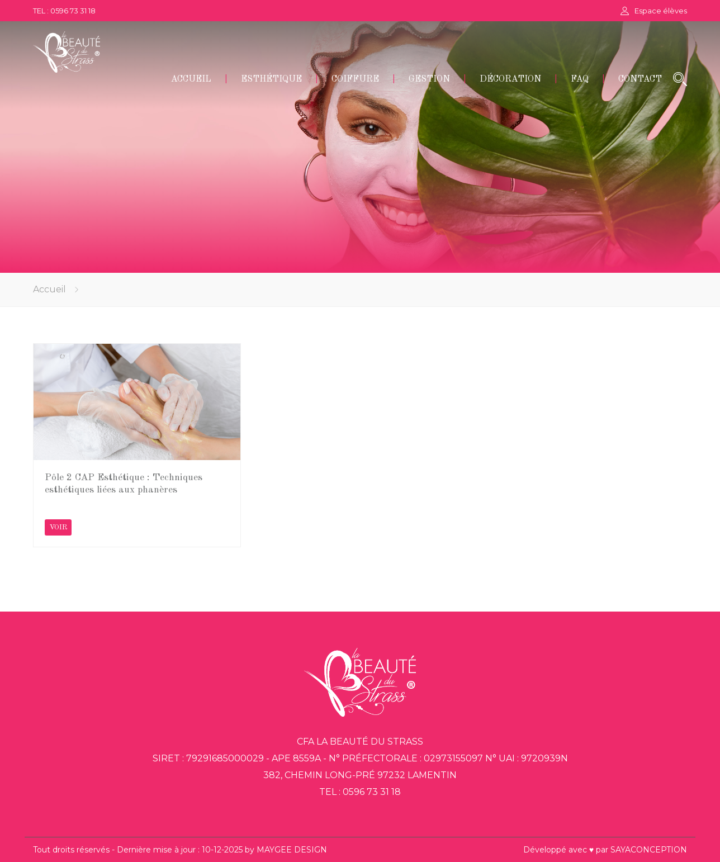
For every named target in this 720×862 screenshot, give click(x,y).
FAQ (580, 79)
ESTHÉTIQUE (271, 79)
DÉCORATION (510, 79)
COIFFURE (355, 79)
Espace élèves (660, 10)
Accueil (49, 289)
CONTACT (640, 79)
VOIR (58, 527)
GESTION (429, 79)
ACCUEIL (191, 79)
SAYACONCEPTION (648, 850)
